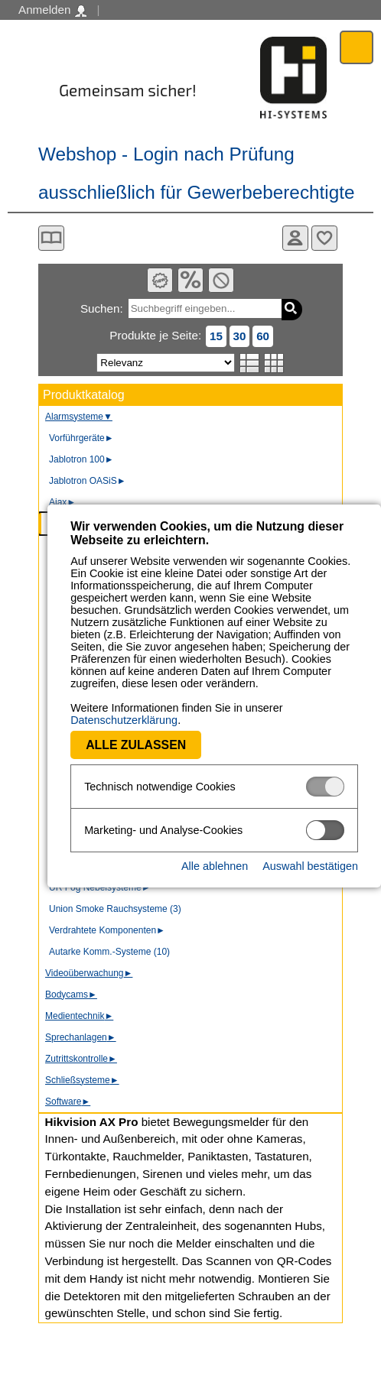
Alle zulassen (88, 732)
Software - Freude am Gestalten (293, 77)
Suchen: (101, 308)
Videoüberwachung (88, 973)
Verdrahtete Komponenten (107, 930)
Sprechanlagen (80, 1037)
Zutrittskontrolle (81, 1058)
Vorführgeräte (81, 438)
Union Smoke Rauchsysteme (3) (115, 909)
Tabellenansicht (274, 363)
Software (67, 1101)
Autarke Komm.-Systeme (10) (109, 951)
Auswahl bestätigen (310, 854)
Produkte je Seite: (155, 335)
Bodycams (71, 994)
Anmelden (52, 10)
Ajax (62, 502)
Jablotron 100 (81, 459)
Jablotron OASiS (87, 480)
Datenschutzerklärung (291, 708)
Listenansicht (249, 363)
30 (239, 335)
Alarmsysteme (78, 416)
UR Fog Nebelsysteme (100, 887)
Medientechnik (79, 1016)
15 (216, 335)
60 (262, 335)
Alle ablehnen (214, 854)
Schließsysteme (82, 1080)
